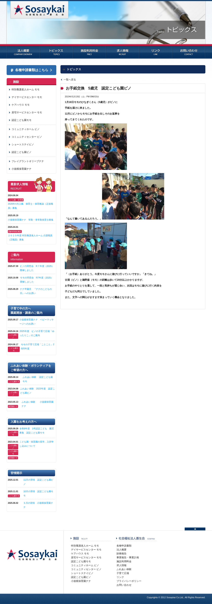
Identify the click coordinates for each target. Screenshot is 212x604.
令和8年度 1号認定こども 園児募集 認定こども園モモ (36, 430)
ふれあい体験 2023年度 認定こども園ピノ (37, 390)
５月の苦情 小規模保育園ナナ (38, 505)
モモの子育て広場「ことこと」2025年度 (37, 346)
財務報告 (121, 553)
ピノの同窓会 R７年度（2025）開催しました (37, 268)
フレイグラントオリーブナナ (28, 161)
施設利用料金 (89, 51)
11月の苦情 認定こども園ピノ (38, 482)
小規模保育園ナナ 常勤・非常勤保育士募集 (30, 219)
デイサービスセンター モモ (27, 97)
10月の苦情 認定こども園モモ (38, 493)
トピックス (56, 51)
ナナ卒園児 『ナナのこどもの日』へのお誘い (36, 291)
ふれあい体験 (124, 569)
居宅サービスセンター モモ (27, 112)
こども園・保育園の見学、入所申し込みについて (36, 443)
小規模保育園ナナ (21, 168)
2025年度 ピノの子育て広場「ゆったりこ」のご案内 (36, 333)
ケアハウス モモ (21, 104)
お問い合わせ (188, 51)
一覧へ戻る (70, 79)
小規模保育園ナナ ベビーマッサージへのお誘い (36, 321)
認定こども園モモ (21, 120)
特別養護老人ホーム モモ (26, 89)
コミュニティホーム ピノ (26, 129)
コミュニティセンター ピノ (27, 136)
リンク (155, 51)
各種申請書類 (124, 545)
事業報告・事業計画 (128, 557)
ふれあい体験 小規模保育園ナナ (37, 404)
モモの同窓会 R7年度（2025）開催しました (36, 279)
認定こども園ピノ (21, 152)
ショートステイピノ (23, 144)
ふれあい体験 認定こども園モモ (38, 379)
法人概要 (23, 51)
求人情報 (122, 51)
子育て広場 (123, 573)
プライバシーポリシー (129, 581)
